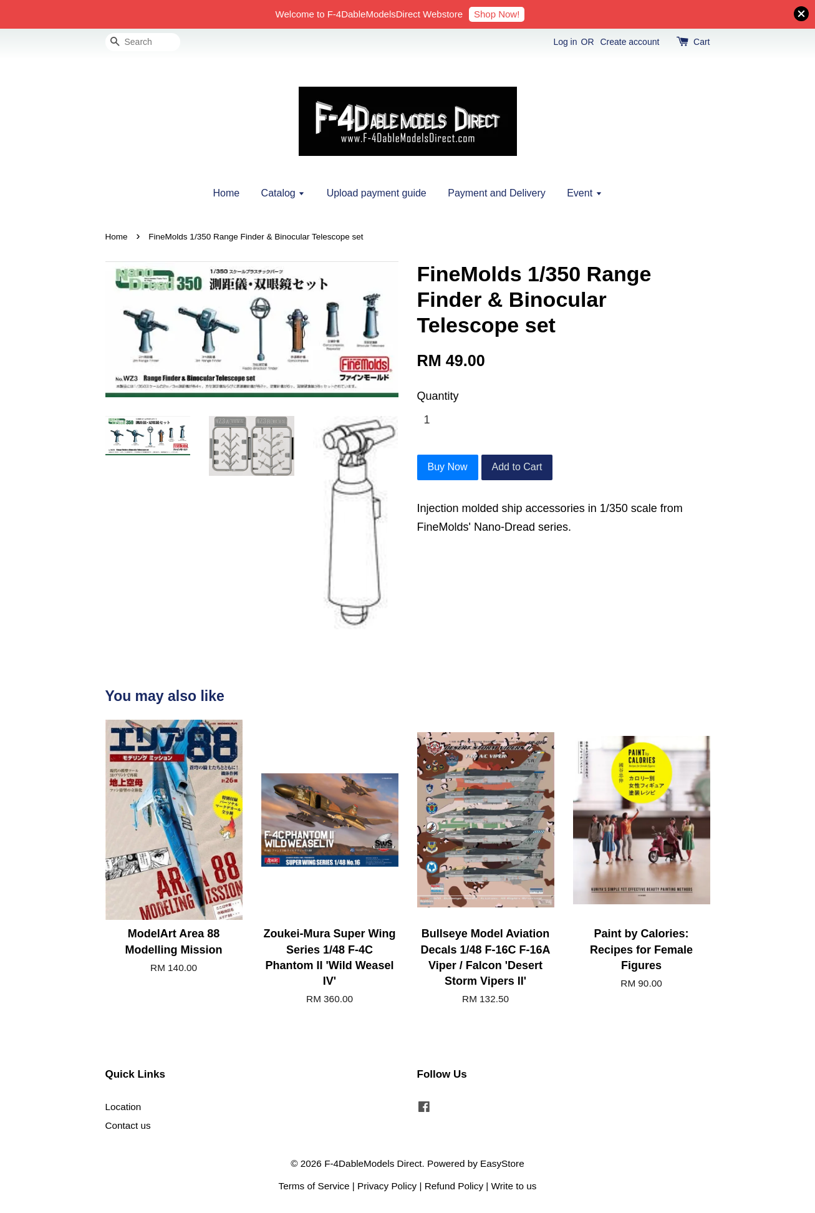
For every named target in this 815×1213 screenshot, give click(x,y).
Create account (629, 42)
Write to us (514, 1186)
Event (584, 193)
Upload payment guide (377, 193)
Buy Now (448, 467)
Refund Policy (454, 1186)
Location (123, 1106)
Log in (565, 42)
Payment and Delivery (497, 193)
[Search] (142, 42)
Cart (701, 42)
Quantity (438, 396)
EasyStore (502, 1163)
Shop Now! (496, 14)
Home (226, 193)
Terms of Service (314, 1186)
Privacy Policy (387, 1186)
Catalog (283, 193)
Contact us (128, 1125)
